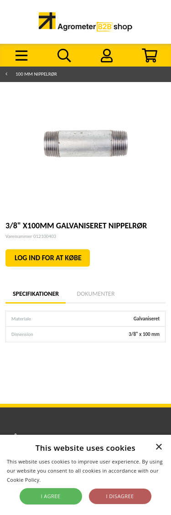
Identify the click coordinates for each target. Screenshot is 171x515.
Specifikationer (35, 294)
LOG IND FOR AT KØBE (48, 257)
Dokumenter (95, 294)
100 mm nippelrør (36, 74)
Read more (55, 479)
